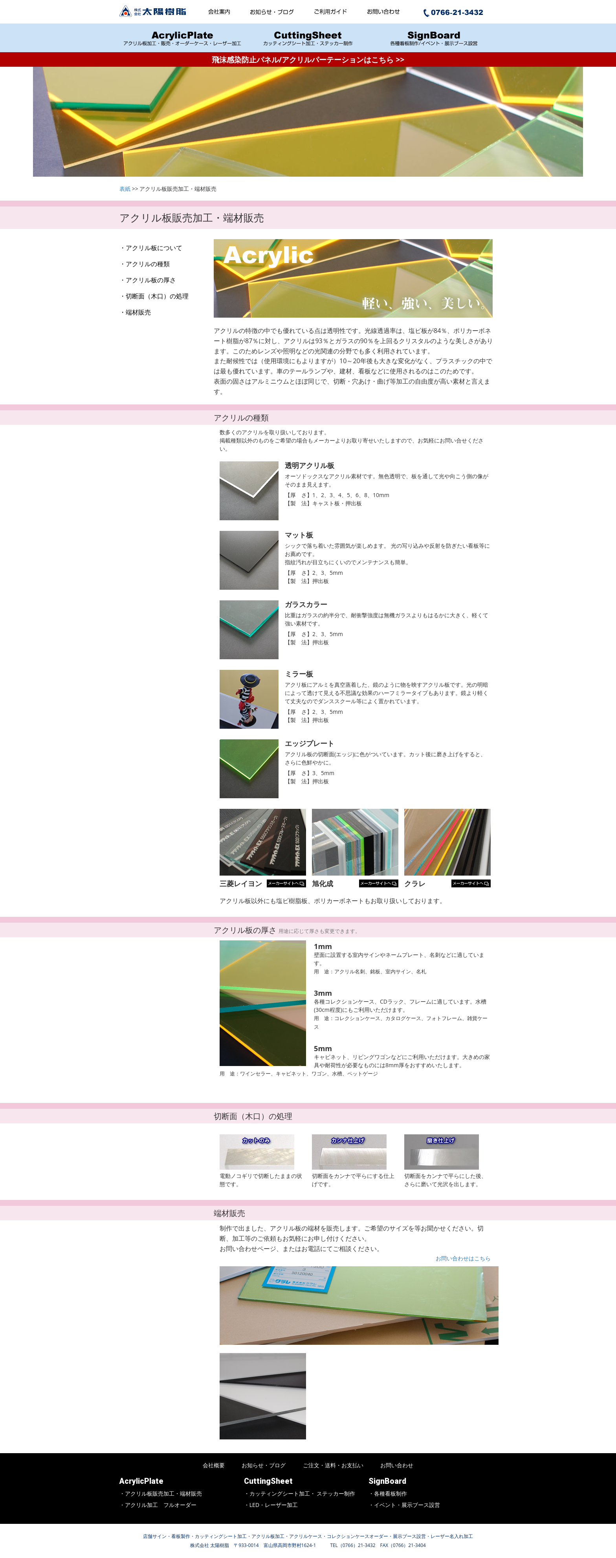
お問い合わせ (396, 1465)
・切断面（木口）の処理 (154, 296)
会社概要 (214, 1465)
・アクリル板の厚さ (147, 280)
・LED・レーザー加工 (271, 1505)
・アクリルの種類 (144, 264)
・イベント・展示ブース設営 (404, 1505)
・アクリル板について (150, 247)
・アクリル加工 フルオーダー (157, 1505)
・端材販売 (135, 312)
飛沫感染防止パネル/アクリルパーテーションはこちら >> (308, 59)
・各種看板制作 (387, 1493)
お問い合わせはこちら (463, 1258)
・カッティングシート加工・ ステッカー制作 (300, 1493)
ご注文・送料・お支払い (333, 1465)
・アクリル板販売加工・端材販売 (160, 1493)
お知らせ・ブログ (264, 1465)
